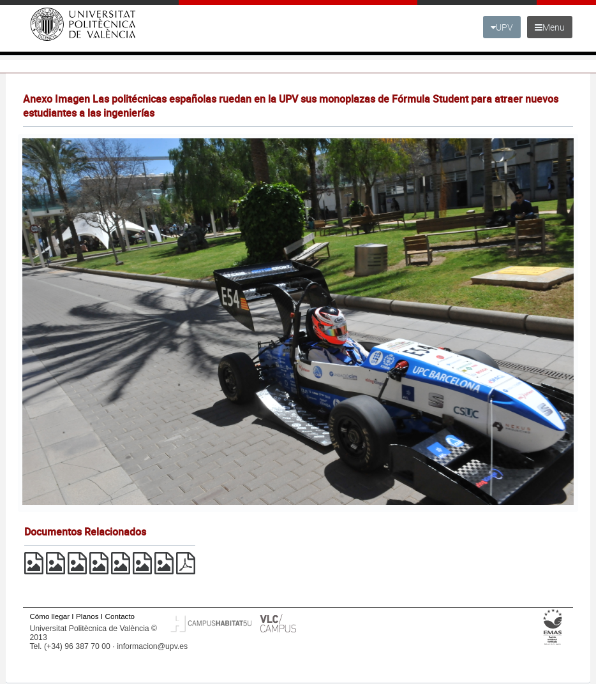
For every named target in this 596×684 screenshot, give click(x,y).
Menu (550, 27)
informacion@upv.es (152, 646)
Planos (87, 616)
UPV (502, 27)
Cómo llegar (49, 616)
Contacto (120, 616)
